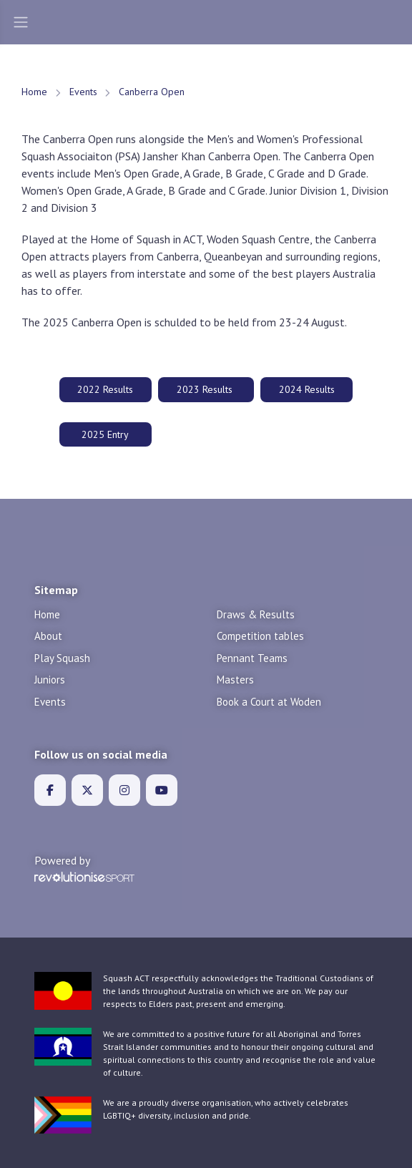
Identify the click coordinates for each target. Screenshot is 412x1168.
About (48, 636)
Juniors (49, 679)
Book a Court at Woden (269, 702)
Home (34, 91)
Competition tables (260, 636)
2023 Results (206, 389)
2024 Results (307, 389)
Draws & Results (256, 614)
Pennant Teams (252, 658)
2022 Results (105, 389)
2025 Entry (105, 434)
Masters (235, 679)
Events (83, 91)
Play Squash (62, 658)
